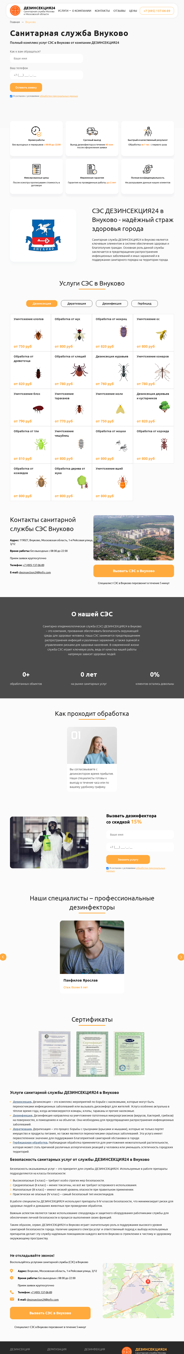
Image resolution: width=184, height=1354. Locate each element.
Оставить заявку (26, 87)
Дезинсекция (22, 1102)
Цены (133, 10)
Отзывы (119, 10)
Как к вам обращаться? (46, 56)
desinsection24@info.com (35, 572)
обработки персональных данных (59, 96)
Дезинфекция (22, 1115)
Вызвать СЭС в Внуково (134, 571)
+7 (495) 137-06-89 (157, 11)
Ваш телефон (46, 72)
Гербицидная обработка (30, 1142)
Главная (15, 21)
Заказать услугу (128, 859)
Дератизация (22, 1129)
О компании (81, 10)
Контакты (102, 10)
